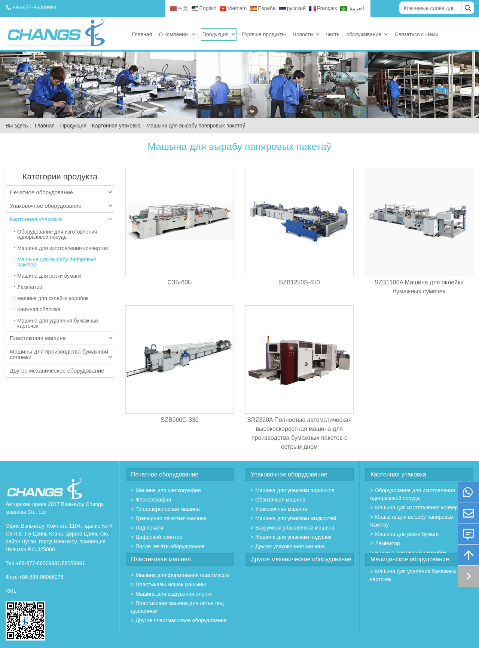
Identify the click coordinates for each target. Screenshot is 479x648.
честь (332, 34)
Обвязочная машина (280, 500)
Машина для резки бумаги (49, 276)
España (262, 8)
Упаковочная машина (281, 509)
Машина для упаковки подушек (293, 537)
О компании (174, 34)
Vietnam (233, 8)
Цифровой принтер (158, 537)
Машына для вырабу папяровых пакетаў (56, 262)
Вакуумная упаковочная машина (294, 528)
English (204, 8)
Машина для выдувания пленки (174, 594)
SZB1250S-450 (299, 282)
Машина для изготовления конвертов (62, 248)
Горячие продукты (264, 34)
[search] (467, 7)
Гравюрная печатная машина (171, 518)
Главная (142, 34)
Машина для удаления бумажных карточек (57, 323)
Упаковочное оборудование (61, 206)
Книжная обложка (38, 309)
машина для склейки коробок (52, 298)
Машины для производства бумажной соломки (61, 354)
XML (11, 591)
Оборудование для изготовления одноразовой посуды (57, 234)
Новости (303, 34)
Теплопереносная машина (167, 509)
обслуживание (364, 34)
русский (292, 8)
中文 (179, 8)
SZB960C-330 (179, 420)
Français (323, 8)
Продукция (215, 34)
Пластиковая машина (61, 338)
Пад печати (149, 528)
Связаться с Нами (417, 34)
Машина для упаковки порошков (294, 490)
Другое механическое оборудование (57, 370)
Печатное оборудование (61, 192)
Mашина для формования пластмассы (182, 575)
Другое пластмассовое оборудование (181, 620)
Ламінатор (29, 287)
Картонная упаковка (116, 126)
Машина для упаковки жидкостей (295, 518)
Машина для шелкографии (168, 490)
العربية (352, 8)
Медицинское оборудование (409, 559)
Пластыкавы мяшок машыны (170, 584)
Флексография (153, 500)
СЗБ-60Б (179, 282)
